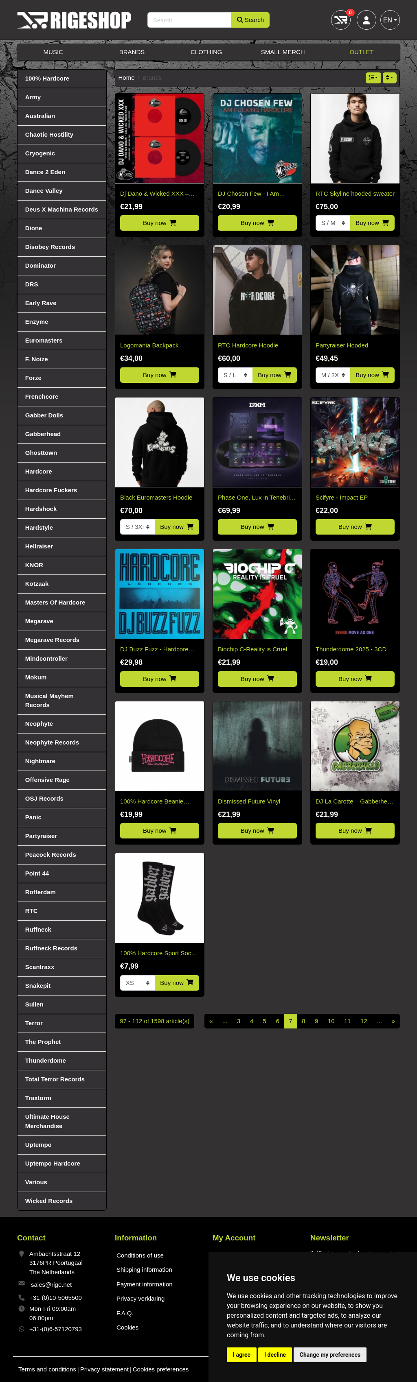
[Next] (393, 1021)
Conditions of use (140, 1255)
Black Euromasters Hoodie (156, 497)
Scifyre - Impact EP (342, 497)
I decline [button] (275, 1354)
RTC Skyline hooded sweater (355, 193)
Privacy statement (104, 1369)
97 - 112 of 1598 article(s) (154, 1020)
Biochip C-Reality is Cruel (252, 649)
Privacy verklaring (140, 1298)
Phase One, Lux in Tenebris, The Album (256, 498)
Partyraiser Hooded (342, 345)
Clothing (206, 51)
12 (363, 1020)
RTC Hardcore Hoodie (248, 345)
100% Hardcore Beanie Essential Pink (151, 802)
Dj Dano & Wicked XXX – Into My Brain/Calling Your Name (155, 194)
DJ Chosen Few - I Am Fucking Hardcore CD (248, 194)
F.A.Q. (125, 1313)
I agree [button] (241, 1354)
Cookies (127, 1327)
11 (347, 1020)
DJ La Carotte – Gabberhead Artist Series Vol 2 (355, 802)
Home (127, 77)
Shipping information (144, 1269)
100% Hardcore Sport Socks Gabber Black (158, 954)
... (225, 1020)
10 (331, 1020)
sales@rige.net (51, 1284)
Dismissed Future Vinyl (249, 801)
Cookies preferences (161, 1369)
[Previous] (211, 1021)
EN (387, 20)
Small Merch (283, 51)
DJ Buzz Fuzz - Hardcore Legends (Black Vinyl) (154, 650)
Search (250, 19)
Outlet (361, 51)
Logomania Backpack (149, 345)
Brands (132, 51)
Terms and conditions (47, 1369)
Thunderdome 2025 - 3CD (351, 649)
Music (53, 51)
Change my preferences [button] (330, 1354)
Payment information (144, 1284)
